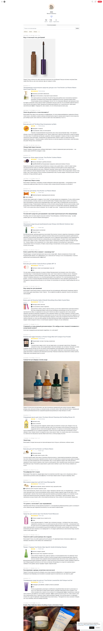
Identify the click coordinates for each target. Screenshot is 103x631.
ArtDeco (25, 31)
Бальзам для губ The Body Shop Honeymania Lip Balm (39, 124)
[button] (92, 1)
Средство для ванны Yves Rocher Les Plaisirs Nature (39, 191)
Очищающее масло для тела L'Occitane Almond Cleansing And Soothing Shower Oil (49, 417)
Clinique (35, 31)
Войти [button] (100, 1)
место (46, 21)
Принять (91, 627)
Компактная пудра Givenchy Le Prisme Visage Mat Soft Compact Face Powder (47, 337)
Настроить (98, 627)
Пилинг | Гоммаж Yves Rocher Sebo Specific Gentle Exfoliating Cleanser (45, 547)
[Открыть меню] (1, 1)
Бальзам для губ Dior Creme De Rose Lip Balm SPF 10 (39, 263)
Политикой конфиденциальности (90, 625)
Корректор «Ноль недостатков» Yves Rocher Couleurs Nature (42, 157)
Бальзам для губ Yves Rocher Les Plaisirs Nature (38, 449)
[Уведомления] (95, 1)
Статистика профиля (51, 25)
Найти (77, 28)
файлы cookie (80, 624)
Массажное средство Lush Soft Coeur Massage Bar (39, 482)
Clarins (30, 31)
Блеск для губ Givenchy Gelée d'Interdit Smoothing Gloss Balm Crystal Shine (46, 300)
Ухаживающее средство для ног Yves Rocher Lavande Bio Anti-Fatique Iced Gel (47, 580)
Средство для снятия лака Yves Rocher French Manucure (41, 514)
